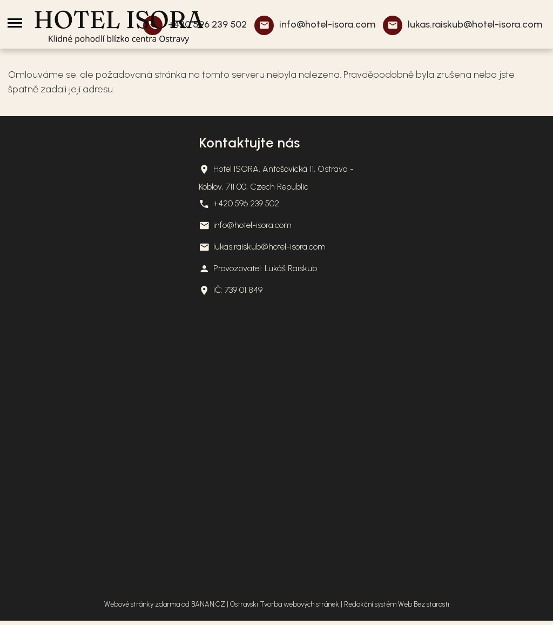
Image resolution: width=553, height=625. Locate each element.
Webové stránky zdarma (142, 604)
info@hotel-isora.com (327, 24)
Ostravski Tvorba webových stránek (284, 604)
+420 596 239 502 (246, 203)
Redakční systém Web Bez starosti (396, 604)
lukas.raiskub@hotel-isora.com (475, 24)
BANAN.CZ (208, 604)
